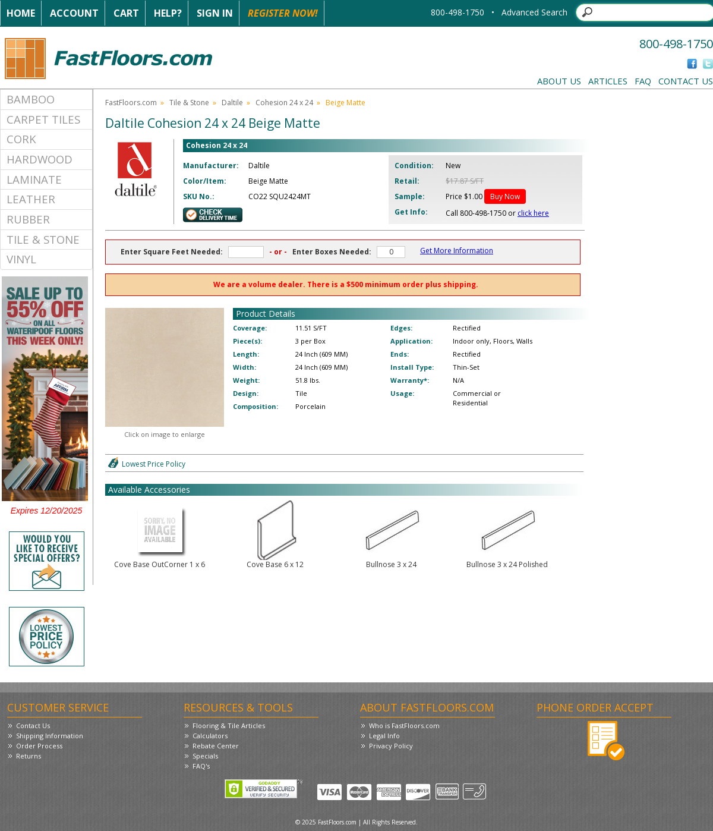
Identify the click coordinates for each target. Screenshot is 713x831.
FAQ (643, 81)
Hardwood (39, 159)
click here (533, 213)
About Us (559, 81)
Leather (31, 198)
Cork (21, 138)
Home (21, 13)
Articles (607, 81)
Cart (126, 13)
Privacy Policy (391, 745)
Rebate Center (216, 745)
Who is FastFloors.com (404, 725)
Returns (28, 755)
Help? (168, 13)
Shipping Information (49, 735)
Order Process (39, 745)
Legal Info (384, 735)
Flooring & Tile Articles (229, 725)
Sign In (215, 13)
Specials (205, 755)
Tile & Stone (43, 239)
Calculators (210, 735)
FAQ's (201, 765)
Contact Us (685, 81)
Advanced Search (534, 12)
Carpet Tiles (43, 119)
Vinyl (21, 258)
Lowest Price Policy (153, 464)
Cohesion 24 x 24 (284, 102)
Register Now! (283, 13)
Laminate (34, 179)
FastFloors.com (131, 102)
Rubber (28, 219)
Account (74, 13)
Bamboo (31, 99)
